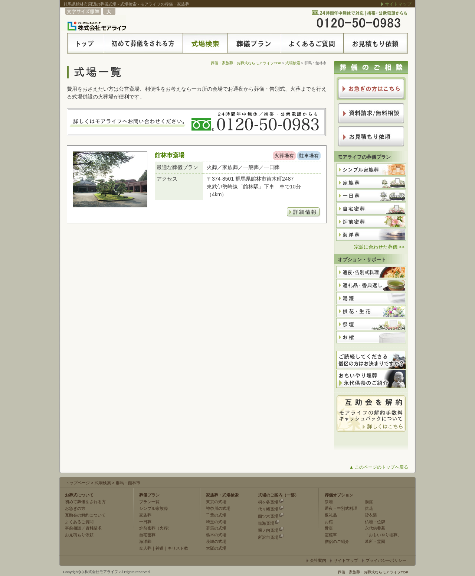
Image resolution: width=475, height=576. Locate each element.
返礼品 (331, 515)
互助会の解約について (85, 515)
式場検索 (292, 63)
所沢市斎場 (268, 537)
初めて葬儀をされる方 (85, 501)
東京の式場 (216, 501)
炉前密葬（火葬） (155, 528)
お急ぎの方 (75, 508)
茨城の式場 (216, 541)
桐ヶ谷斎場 (268, 502)
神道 (159, 548)
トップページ (77, 482)
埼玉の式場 (216, 522)
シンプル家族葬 (153, 508)
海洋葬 (145, 541)
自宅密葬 (147, 535)
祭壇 (329, 501)
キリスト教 (178, 548)
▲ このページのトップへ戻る (378, 467)
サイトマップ (398, 4)
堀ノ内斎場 (268, 530)
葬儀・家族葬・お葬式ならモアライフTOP (246, 63)
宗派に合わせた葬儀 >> (379, 247)
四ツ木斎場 (268, 516)
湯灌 (369, 501)
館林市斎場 (169, 155)
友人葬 (145, 548)
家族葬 (145, 515)
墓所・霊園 (375, 541)
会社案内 (318, 560)
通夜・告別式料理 (341, 508)
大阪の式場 (216, 548)
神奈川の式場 (218, 508)
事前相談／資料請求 (83, 528)
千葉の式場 (216, 515)
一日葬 (145, 522)
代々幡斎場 (268, 509)
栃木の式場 (216, 535)
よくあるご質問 (79, 522)
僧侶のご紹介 (337, 541)
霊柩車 (331, 535)
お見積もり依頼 (79, 535)
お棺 (329, 522)
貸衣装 (371, 515)
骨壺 (329, 528)
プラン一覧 (149, 501)
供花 (369, 508)
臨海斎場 (266, 523)
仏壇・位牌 (375, 522)
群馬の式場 (216, 528)
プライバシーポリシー (386, 560)
